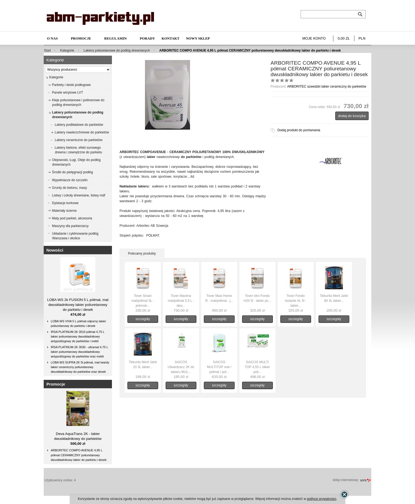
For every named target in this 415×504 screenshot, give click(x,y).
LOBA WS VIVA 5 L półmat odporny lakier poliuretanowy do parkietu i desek (78, 323)
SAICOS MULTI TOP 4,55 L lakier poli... (257, 367)
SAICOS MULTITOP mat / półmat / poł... (219, 367)
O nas (52, 38)
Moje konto (314, 38)
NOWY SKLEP (198, 38)
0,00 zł (344, 38)
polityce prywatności (321, 499)
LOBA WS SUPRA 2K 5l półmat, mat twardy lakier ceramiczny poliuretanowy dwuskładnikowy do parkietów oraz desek (80, 367)
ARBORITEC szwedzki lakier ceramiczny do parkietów (326, 86)
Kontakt (171, 38)
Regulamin (115, 38)
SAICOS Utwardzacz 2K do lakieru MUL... (181, 367)
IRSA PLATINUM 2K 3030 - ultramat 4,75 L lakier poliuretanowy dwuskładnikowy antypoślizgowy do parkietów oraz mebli (79, 351)
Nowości (54, 250)
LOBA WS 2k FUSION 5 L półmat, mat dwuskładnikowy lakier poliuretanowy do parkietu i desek (78, 305)
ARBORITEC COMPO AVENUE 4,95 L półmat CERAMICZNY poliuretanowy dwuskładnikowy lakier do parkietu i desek (78, 455)
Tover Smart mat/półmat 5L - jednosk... (142, 301)
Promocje (81, 38)
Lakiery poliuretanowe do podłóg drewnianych (117, 50)
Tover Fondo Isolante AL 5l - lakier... (295, 301)
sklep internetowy (345, 480)
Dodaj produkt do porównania (298, 130)
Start (47, 50)
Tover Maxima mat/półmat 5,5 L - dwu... (181, 301)
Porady (147, 38)
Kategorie (67, 50)
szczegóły (142, 319)
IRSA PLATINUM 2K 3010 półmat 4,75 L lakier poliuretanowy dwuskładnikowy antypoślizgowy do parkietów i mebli (78, 336)
